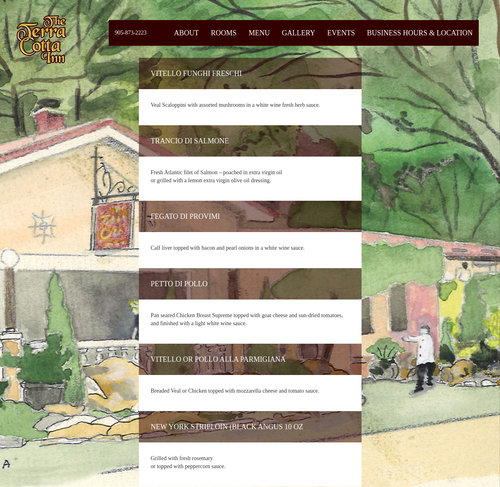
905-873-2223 (130, 33)
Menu (259, 33)
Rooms (223, 33)
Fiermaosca (41, 39)
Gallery (298, 33)
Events (341, 33)
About (186, 33)
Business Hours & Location (420, 33)
